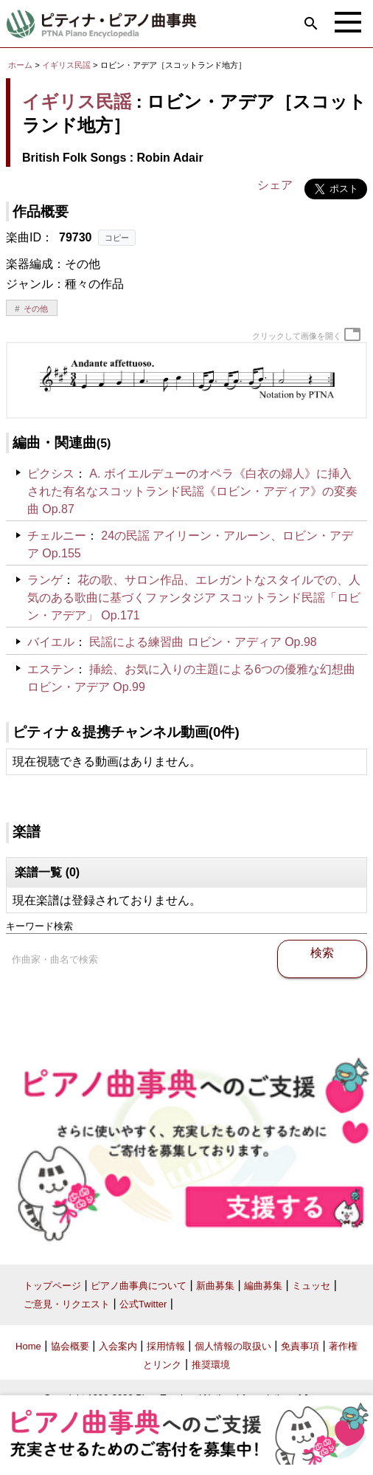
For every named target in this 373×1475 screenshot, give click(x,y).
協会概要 (70, 1346)
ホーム (20, 65)
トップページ (52, 1285)
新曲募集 (215, 1285)
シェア (275, 185)
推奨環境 (211, 1364)
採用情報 (166, 1346)
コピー (117, 237)
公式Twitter (143, 1304)
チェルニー (56, 535)
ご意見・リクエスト (67, 1304)
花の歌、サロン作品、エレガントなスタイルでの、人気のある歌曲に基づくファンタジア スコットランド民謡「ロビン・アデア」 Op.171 (193, 598)
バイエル (50, 642)
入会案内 (118, 1346)
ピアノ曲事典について (138, 1285)
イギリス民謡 (66, 65)
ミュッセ (311, 1285)
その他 (36, 308)
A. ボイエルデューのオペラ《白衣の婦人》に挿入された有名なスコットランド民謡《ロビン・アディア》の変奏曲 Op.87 (192, 491)
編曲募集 (263, 1285)
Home (28, 1346)
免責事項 (300, 1346)
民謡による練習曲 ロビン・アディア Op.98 (202, 642)
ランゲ (45, 580)
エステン (50, 669)
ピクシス (50, 473)
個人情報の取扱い (233, 1346)
